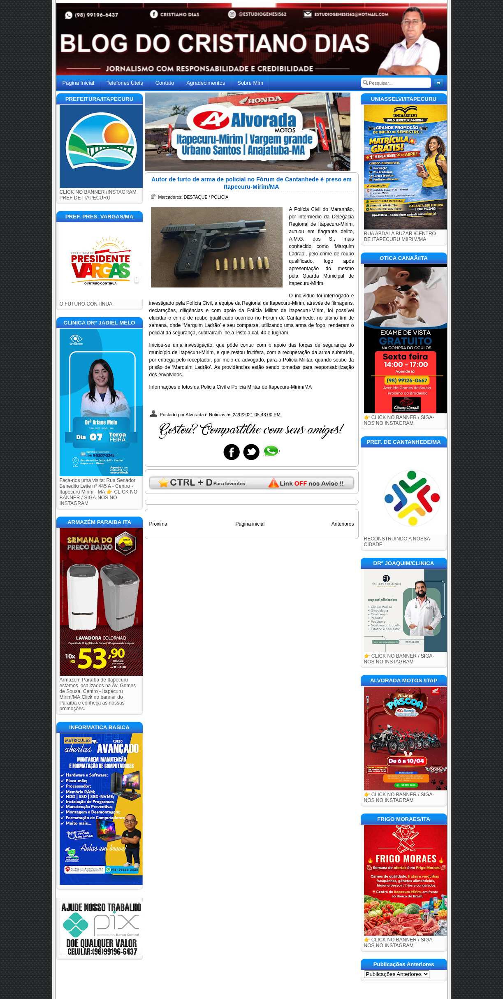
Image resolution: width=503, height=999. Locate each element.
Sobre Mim (250, 83)
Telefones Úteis (125, 83)
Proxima (158, 524)
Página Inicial (78, 83)
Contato (164, 83)
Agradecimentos (205, 83)
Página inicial (249, 524)
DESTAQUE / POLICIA (206, 197)
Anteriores (342, 524)
